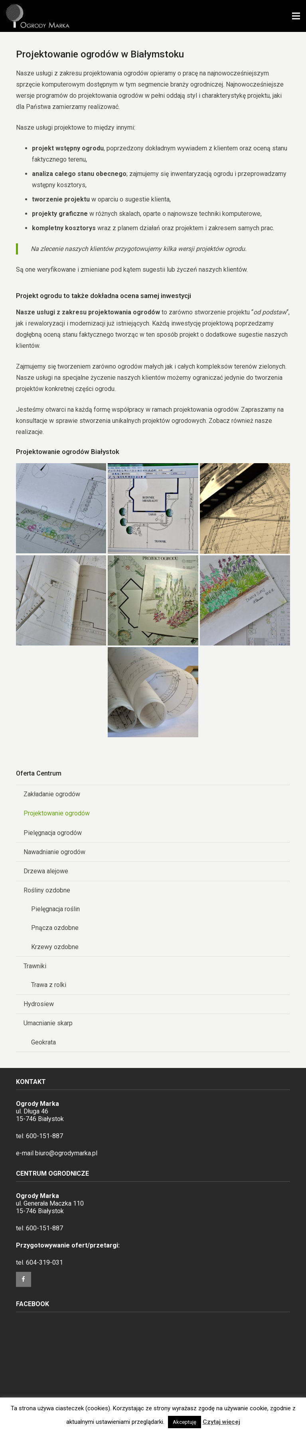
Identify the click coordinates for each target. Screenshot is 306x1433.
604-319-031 (44, 1262)
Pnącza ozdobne (55, 928)
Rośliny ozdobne (47, 890)
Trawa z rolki (48, 985)
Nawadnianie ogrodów (54, 852)
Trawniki (35, 966)
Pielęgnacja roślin (55, 909)
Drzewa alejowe (46, 871)
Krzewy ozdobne (55, 947)
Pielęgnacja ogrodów (53, 833)
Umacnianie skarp (48, 1023)
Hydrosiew (39, 1004)
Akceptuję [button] (184, 1422)
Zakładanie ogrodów (52, 794)
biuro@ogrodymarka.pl (66, 1153)
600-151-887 (44, 1136)
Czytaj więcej (221, 1421)
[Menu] (296, 16)
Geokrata (43, 1042)
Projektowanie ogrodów (57, 813)
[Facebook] (23, 1279)
